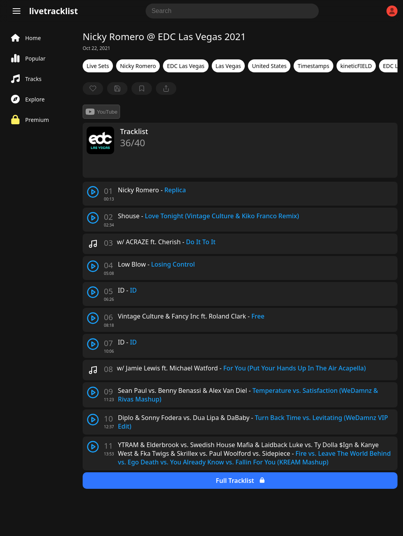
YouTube (101, 111)
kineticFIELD (356, 66)
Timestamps (313, 66)
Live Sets (98, 66)
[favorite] (93, 88)
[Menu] (16, 11)
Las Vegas (228, 66)
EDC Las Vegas (185, 66)
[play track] (93, 192)
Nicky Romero (138, 66)
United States (269, 66)
